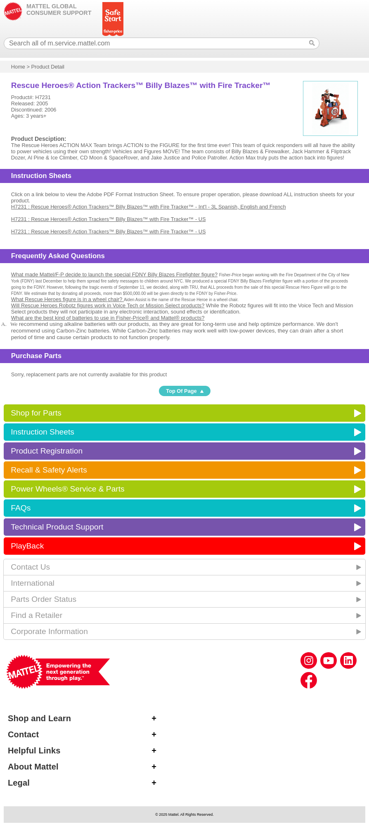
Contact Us (30, 567)
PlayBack (27, 546)
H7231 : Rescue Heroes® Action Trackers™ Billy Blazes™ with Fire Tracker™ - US (108, 219)
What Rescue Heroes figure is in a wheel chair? (67, 299)
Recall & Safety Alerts (49, 470)
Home (18, 67)
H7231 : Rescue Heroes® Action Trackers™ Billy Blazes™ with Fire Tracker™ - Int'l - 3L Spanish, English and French (148, 207)
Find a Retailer (36, 615)
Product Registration (47, 451)
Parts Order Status (43, 599)
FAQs (21, 508)
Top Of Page (181, 391)
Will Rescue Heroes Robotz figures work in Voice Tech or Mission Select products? (107, 305)
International (32, 583)
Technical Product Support (57, 527)
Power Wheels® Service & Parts (67, 489)
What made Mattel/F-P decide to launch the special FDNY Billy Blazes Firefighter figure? (114, 274)
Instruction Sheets (42, 432)
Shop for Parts (36, 413)
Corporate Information (49, 631)
